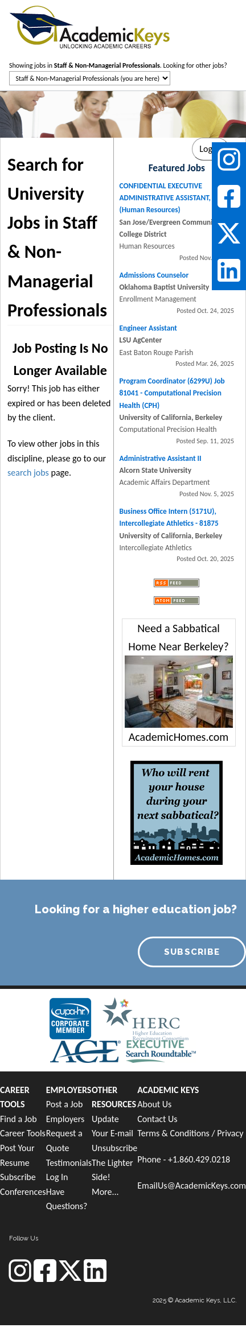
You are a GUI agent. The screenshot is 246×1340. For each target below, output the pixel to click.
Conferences (23, 1191)
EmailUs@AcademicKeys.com (191, 1185)
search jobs (28, 472)
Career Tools (23, 1133)
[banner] (89, 26)
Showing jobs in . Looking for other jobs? (118, 65)
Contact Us (157, 1119)
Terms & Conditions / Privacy (190, 1133)
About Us (154, 1104)
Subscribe (18, 1177)
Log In (57, 1177)
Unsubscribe (114, 1148)
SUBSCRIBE (192, 952)
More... (105, 1191)
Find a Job (18, 1119)
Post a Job (64, 1104)
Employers (65, 1119)
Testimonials (69, 1162)
